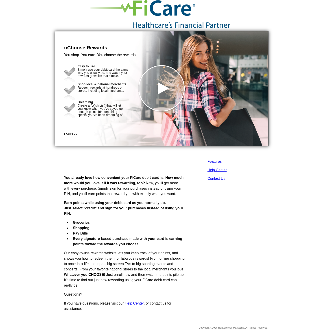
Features (214, 161)
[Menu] (261, 9)
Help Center (217, 170)
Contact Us (216, 178)
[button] (161, 88)
